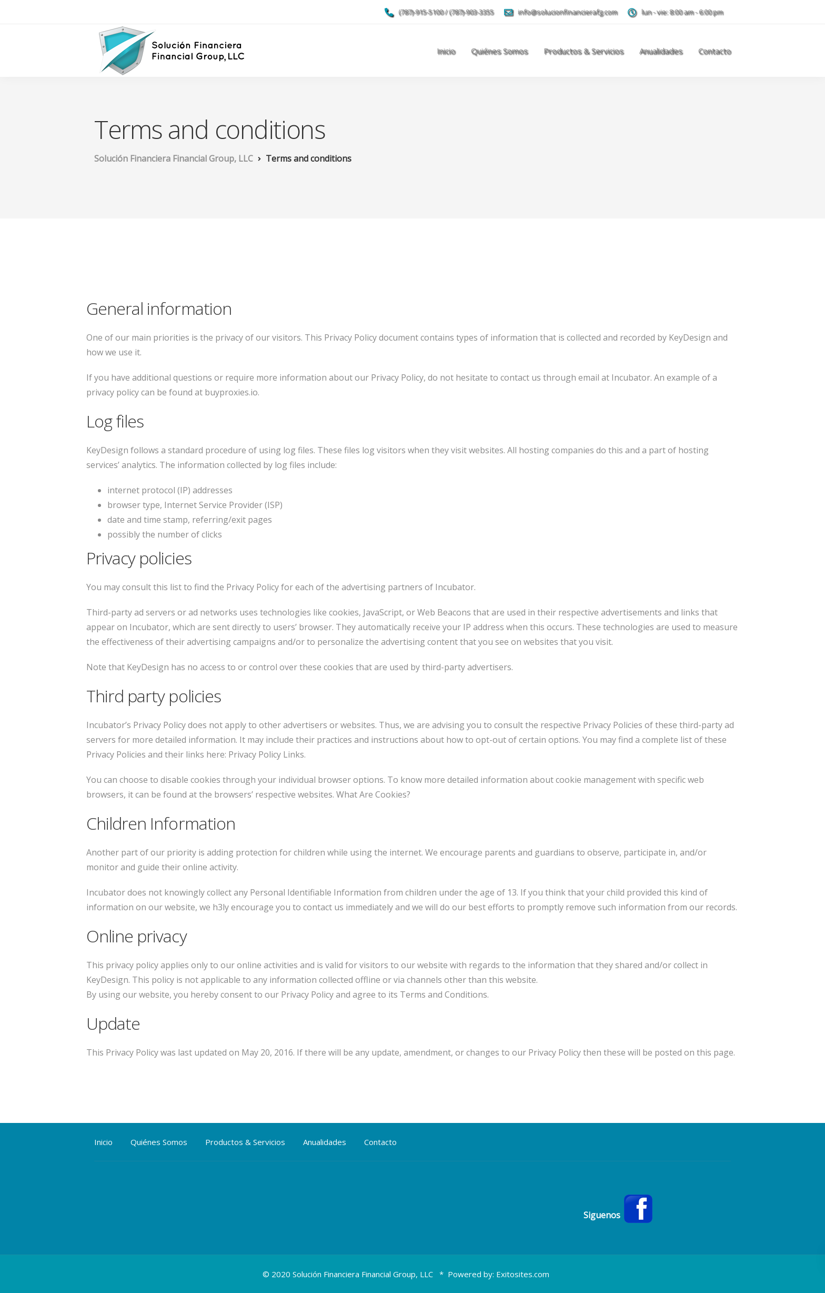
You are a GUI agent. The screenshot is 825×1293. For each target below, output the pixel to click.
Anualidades (660, 50)
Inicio (446, 50)
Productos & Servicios (583, 50)
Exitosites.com (522, 1274)
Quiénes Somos (499, 50)
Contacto (714, 50)
